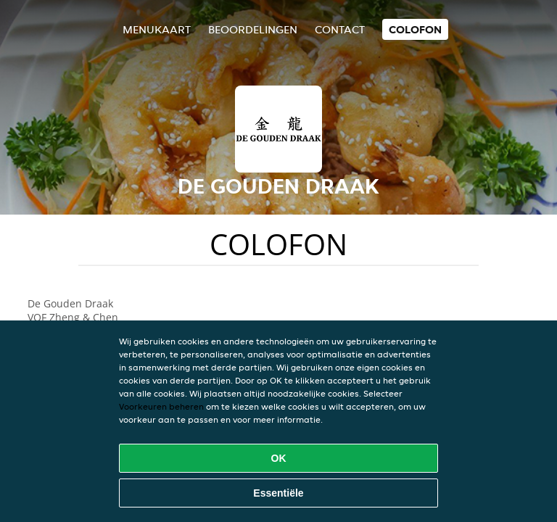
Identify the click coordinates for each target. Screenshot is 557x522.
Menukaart (157, 29)
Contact (340, 29)
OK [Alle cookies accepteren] (278, 458)
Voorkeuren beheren (161, 406)
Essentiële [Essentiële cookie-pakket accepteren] (278, 493)
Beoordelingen (252, 29)
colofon (415, 29)
